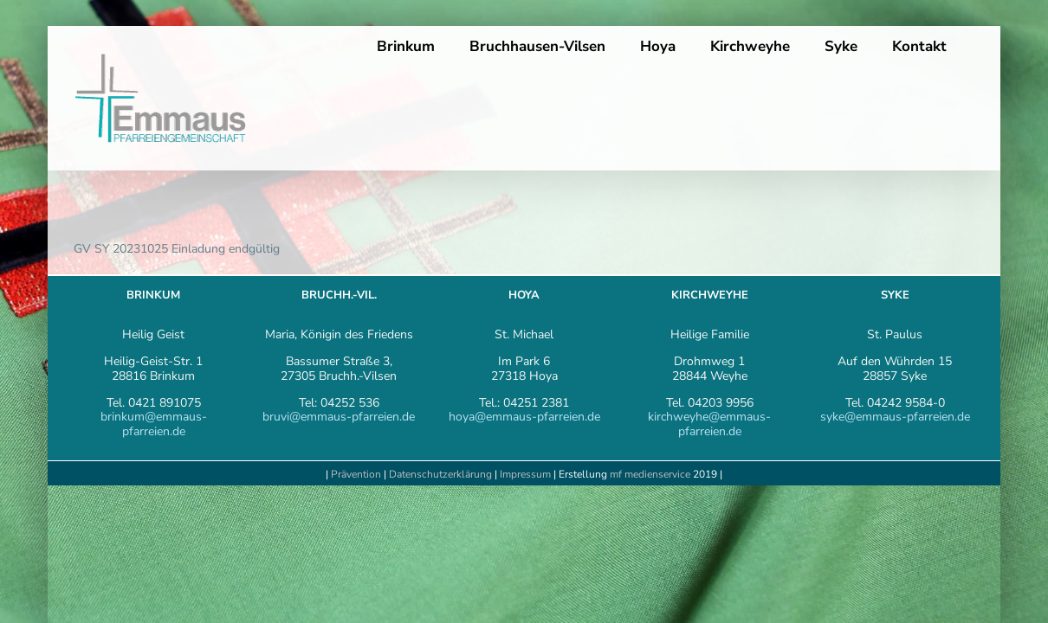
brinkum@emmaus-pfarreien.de (153, 424)
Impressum (526, 474)
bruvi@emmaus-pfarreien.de (338, 416)
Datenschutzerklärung (440, 474)
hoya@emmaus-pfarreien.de (524, 416)
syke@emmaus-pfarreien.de (895, 416)
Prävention (356, 474)
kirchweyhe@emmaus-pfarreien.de (709, 424)
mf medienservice (650, 474)
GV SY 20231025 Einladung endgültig (177, 249)
